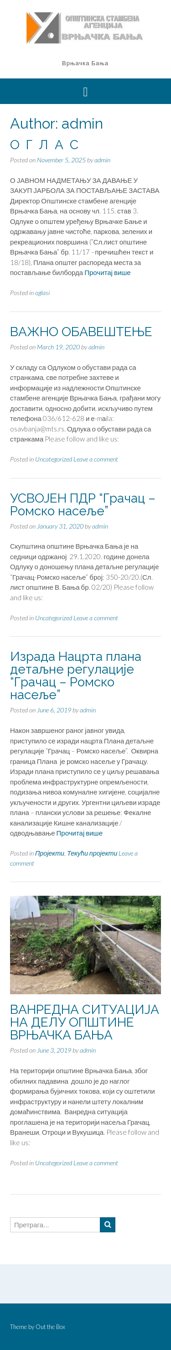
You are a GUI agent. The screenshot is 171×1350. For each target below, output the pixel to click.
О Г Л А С (44, 144)
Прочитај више (107, 272)
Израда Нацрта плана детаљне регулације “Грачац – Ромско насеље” (75, 675)
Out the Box (50, 1326)
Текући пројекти (92, 853)
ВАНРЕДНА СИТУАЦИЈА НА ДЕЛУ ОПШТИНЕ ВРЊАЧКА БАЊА (84, 1022)
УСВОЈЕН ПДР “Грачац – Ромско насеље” (82, 505)
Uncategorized (53, 459)
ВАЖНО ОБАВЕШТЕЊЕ (81, 331)
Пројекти (49, 853)
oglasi (42, 292)
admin (102, 160)
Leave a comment (95, 459)
